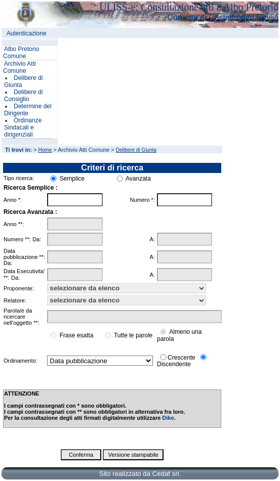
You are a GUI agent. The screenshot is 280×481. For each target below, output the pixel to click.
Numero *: (142, 200)
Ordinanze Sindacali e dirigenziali (23, 127)
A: (152, 239)
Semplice (72, 178)
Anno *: (13, 200)
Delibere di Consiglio (23, 96)
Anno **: (14, 224)
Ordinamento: (20, 361)
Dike (168, 418)
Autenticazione (27, 33)
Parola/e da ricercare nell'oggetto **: (21, 317)
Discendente (174, 364)
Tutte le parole (133, 335)
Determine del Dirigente (28, 110)
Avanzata (138, 178)
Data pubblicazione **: (24, 254)
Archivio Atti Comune (19, 67)
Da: (36, 239)
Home (45, 150)
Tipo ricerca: (19, 178)
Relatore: (15, 300)
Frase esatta (77, 335)
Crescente (181, 357)
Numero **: (17, 239)
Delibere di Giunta (136, 150)
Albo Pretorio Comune (21, 53)
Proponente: (19, 288)
